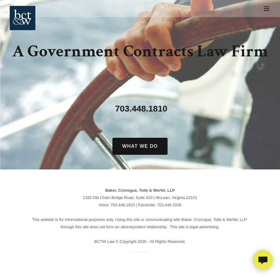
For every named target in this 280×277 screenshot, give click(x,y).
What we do (140, 146)
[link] (22, 8)
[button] (267, 8)
